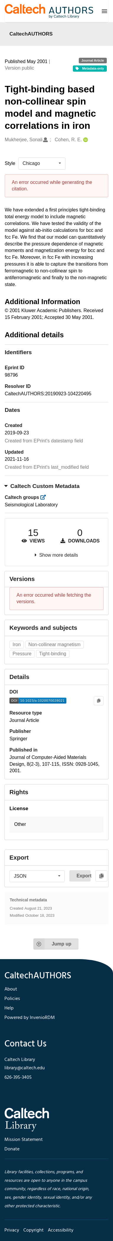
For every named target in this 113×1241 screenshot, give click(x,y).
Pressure (22, 653)
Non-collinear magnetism (54, 644)
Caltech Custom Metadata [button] (42, 486)
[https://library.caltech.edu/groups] (45, 497)
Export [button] (83, 875)
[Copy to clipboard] (99, 700)
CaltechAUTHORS (31, 34)
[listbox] (41, 163)
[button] (56, 824)
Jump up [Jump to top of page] (52, 944)
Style (10, 163)
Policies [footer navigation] (12, 999)
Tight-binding (52, 653)
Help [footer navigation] (9, 1008)
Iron (17, 644)
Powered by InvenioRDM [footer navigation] (29, 1018)
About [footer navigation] (10, 989)
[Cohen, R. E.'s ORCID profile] (85, 140)
